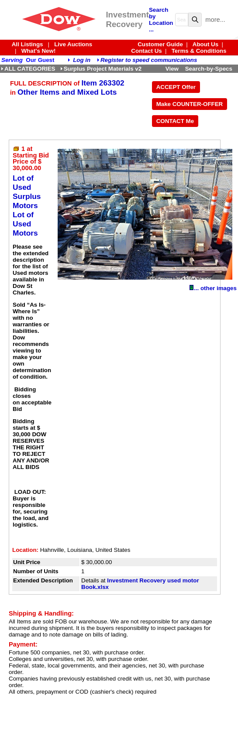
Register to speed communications (148, 60)
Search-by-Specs (208, 68)
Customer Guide (160, 44)
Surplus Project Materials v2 (101, 68)
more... (215, 19)
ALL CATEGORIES (28, 68)
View (172, 68)
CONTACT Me (175, 121)
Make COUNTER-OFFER (189, 104)
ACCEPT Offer (176, 87)
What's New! (38, 51)
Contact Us (146, 51)
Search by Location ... (161, 20)
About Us (205, 44)
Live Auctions (73, 44)
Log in (81, 60)
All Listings (27, 44)
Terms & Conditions (199, 51)
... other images (213, 288)
